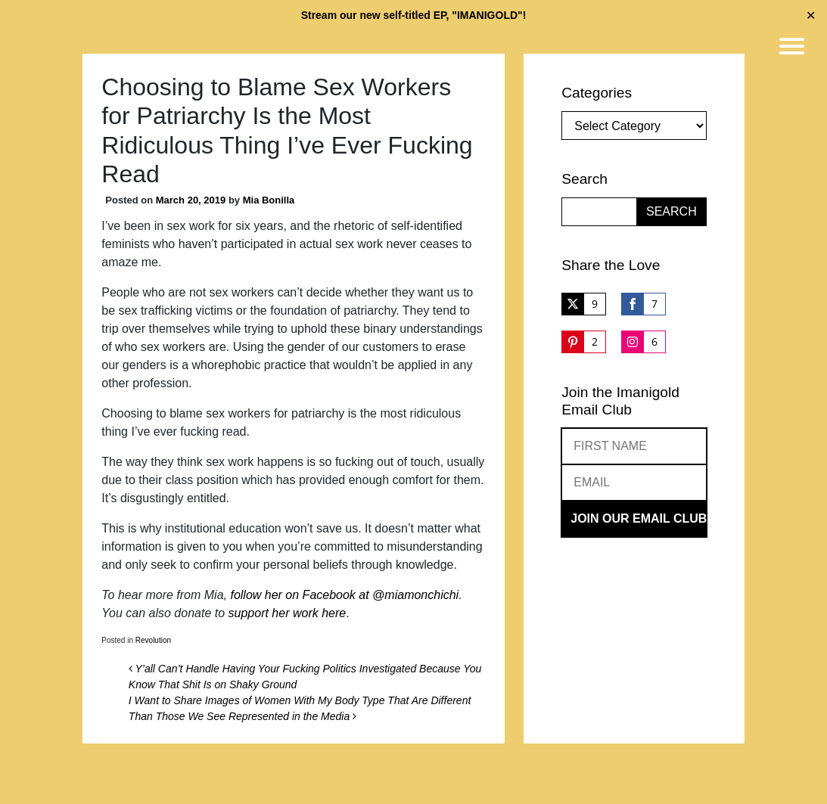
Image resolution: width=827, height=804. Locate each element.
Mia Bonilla (269, 200)
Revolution (153, 640)
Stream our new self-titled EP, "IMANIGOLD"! (414, 15)
